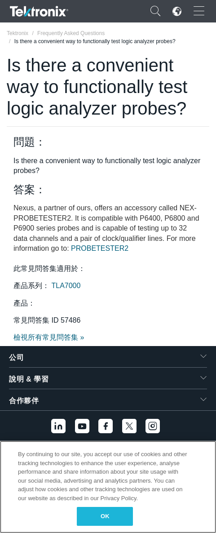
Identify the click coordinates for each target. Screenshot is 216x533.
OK (105, 516)
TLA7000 (65, 285)
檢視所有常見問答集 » (48, 337)
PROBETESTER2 (99, 248)
